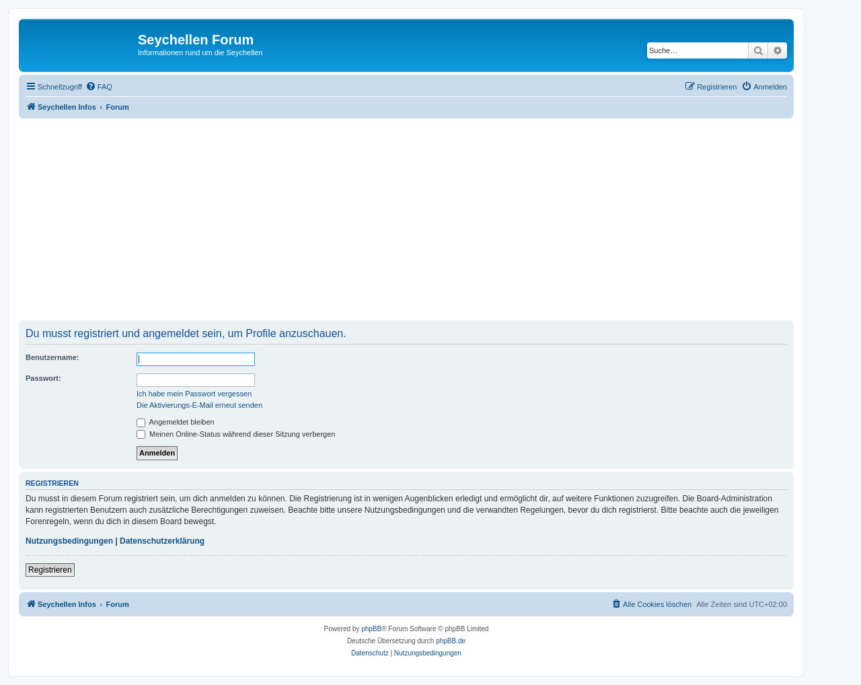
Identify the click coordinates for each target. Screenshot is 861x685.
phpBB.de (450, 641)
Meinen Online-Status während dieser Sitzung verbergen (236, 434)
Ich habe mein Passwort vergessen (194, 394)
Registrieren (50, 570)
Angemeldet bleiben (176, 422)
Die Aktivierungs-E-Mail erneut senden (199, 405)
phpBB (371, 629)
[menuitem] (98, 87)
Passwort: (43, 378)
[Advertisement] (422, 219)
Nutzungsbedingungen (69, 541)
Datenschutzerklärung (162, 541)
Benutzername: (52, 357)
